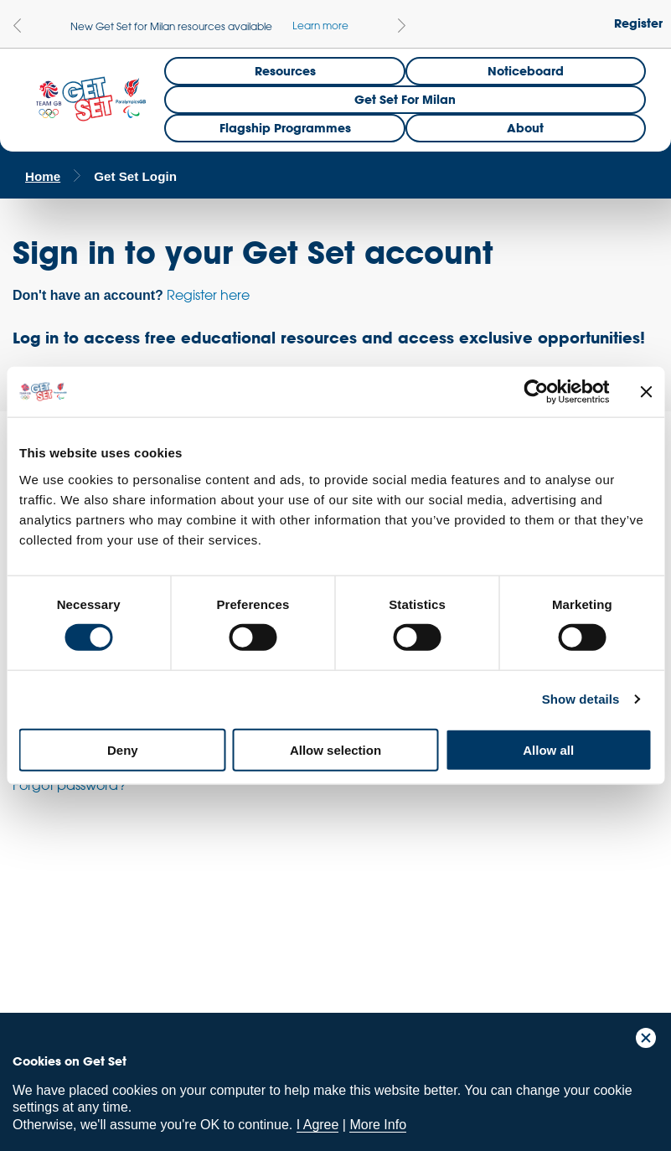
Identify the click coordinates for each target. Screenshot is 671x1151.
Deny (122, 749)
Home (42, 176)
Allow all (548, 749)
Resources (285, 71)
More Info (377, 1124)
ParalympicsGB (133, 938)
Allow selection (335, 749)
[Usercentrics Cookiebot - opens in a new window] (535, 392)
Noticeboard (526, 71)
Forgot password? (69, 785)
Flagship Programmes (285, 128)
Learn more (320, 25)
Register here (208, 294)
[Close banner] (646, 392)
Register (638, 23)
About (525, 128)
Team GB (46, 942)
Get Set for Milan (405, 99)
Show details (581, 699)
